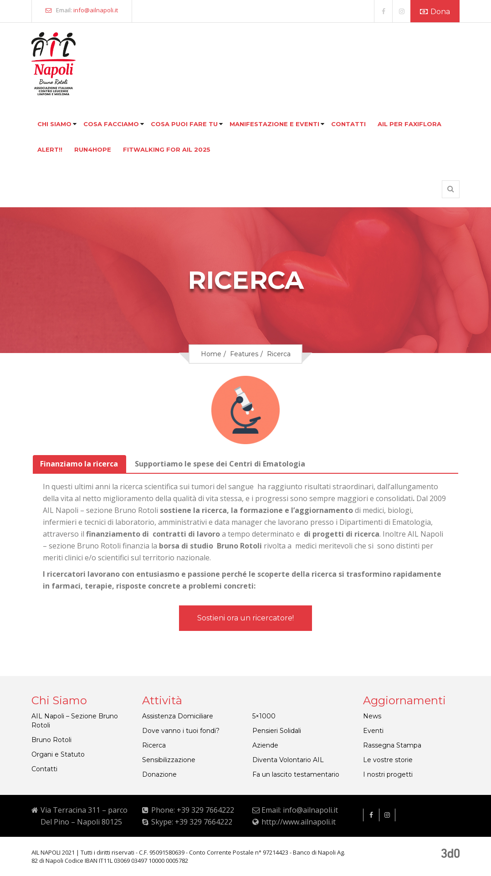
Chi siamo (54, 124)
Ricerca (154, 745)
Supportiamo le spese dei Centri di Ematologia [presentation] (220, 464)
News (372, 716)
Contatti (348, 124)
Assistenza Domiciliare (177, 716)
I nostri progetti (388, 774)
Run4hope (92, 149)
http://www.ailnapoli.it (298, 822)
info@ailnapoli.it (95, 10)
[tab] (79, 464)
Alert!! (49, 149)
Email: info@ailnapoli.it (299, 810)
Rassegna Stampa (392, 745)
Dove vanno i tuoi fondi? (181, 731)
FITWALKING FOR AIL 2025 (166, 149)
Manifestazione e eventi (274, 124)
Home (211, 354)
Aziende (265, 745)
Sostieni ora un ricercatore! (245, 618)
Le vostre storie (388, 760)
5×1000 (264, 716)
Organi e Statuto (58, 754)
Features (244, 354)
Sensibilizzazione (168, 760)
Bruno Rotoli (51, 740)
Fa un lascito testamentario (295, 774)
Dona (435, 11)
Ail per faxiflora (409, 124)
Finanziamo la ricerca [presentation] (79, 464)
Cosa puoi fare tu (184, 124)
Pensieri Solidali (276, 731)
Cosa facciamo (111, 124)
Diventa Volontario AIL (288, 760)
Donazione (159, 774)
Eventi (373, 731)
